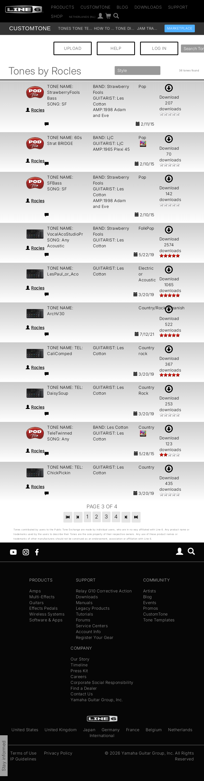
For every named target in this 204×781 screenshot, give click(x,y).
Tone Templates (82, 28)
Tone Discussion (125, 28)
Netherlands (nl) (82, 16)
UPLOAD (72, 48)
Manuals (84, 602)
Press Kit (79, 670)
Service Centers (92, 625)
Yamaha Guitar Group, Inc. (97, 699)
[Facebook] (37, 551)
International (102, 735)
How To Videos (104, 28)
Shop (57, 16)
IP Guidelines (23, 758)
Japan (89, 729)
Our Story (80, 659)
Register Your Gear (95, 637)
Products (62, 7)
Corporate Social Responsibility (102, 682)
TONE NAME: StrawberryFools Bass (63, 92)
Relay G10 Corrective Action (104, 590)
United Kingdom (61, 729)
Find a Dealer (84, 688)
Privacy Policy (58, 753)
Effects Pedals (43, 608)
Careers (79, 676)
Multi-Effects (42, 596)
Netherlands (180, 729)
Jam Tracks (147, 28)
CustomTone (95, 7)
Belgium (154, 729)
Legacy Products (93, 608)
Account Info (88, 631)
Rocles (37, 110)
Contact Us (82, 693)
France (133, 729)
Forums (83, 619)
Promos (150, 608)
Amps (35, 590)
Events (149, 602)
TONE (30, 28)
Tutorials (84, 614)
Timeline (79, 664)
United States (24, 729)
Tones (64, 28)
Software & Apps (46, 619)
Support (178, 7)
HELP (116, 48)
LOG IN (159, 48)
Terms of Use (23, 753)
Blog (122, 7)
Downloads (148, 7)
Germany (111, 729)
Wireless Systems (46, 614)
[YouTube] (13, 551)
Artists (149, 590)
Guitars (36, 602)
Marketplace (180, 28)
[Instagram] (26, 551)
